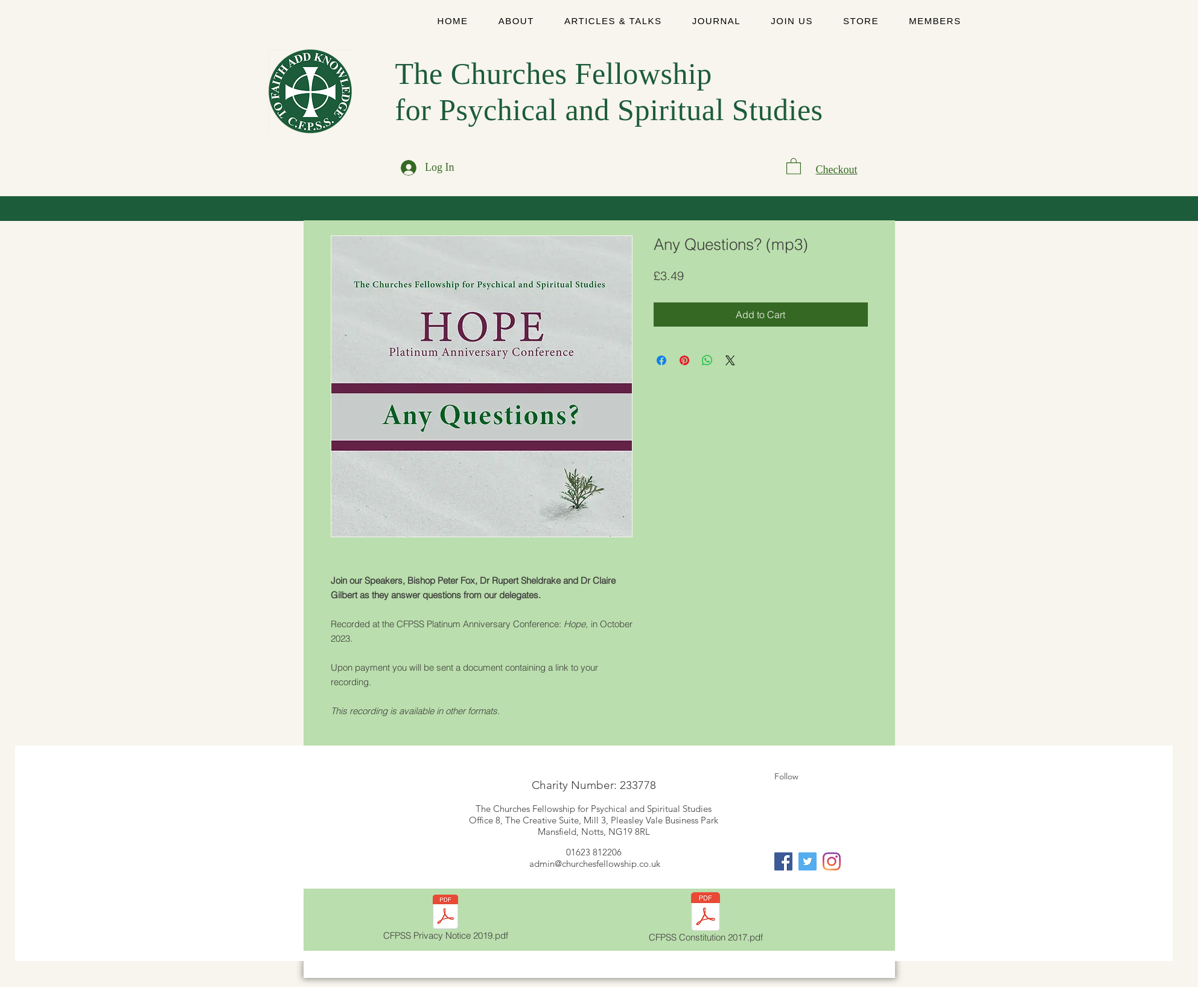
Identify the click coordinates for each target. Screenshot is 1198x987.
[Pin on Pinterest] (684, 360)
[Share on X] (730, 360)
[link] (793, 165)
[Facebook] (783, 861)
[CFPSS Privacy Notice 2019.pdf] (445, 920)
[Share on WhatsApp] (707, 360)
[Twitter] (807, 861)
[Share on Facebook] (661, 360)
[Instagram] (832, 861)
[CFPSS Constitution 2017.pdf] (706, 919)
